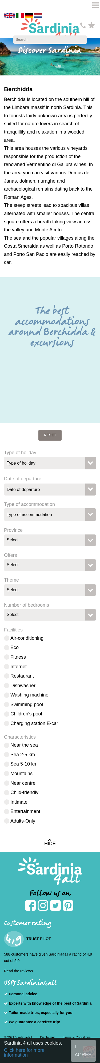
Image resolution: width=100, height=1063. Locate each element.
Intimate (18, 802)
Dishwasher (22, 685)
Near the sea (24, 745)
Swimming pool (26, 704)
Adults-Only (22, 821)
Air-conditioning (26, 638)
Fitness (18, 657)
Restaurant (22, 676)
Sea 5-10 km (24, 764)
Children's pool (26, 713)
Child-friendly (24, 792)
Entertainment (25, 811)
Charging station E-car (34, 723)
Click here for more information (24, 1053)
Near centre (22, 783)
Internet (18, 666)
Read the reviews (18, 971)
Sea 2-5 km (22, 754)
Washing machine (29, 695)
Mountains (21, 773)
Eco (14, 647)
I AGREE (83, 1051)
